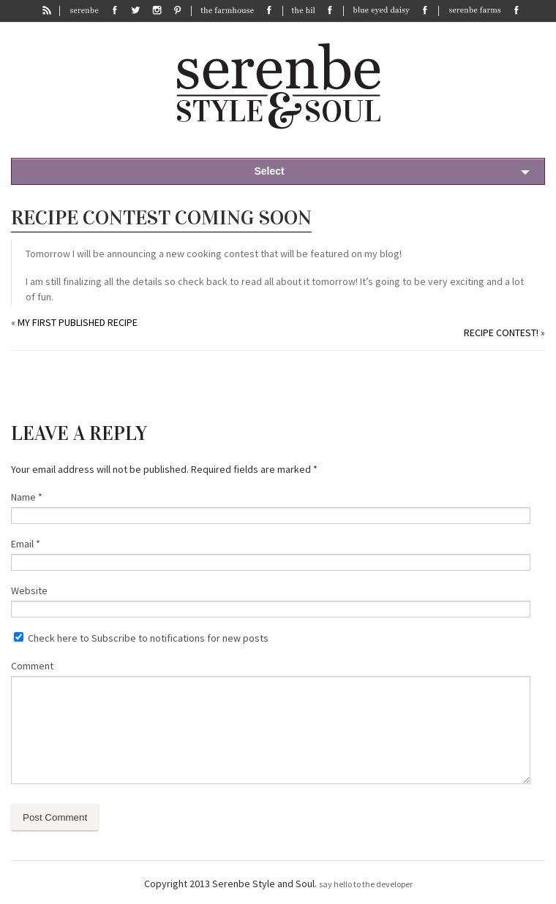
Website (29, 590)
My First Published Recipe (78, 322)
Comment (32, 665)
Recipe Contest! (501, 332)
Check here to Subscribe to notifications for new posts (141, 638)
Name (26, 497)
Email (25, 543)
